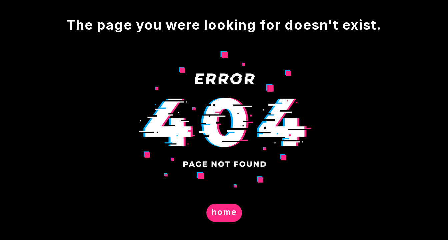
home (224, 212)
